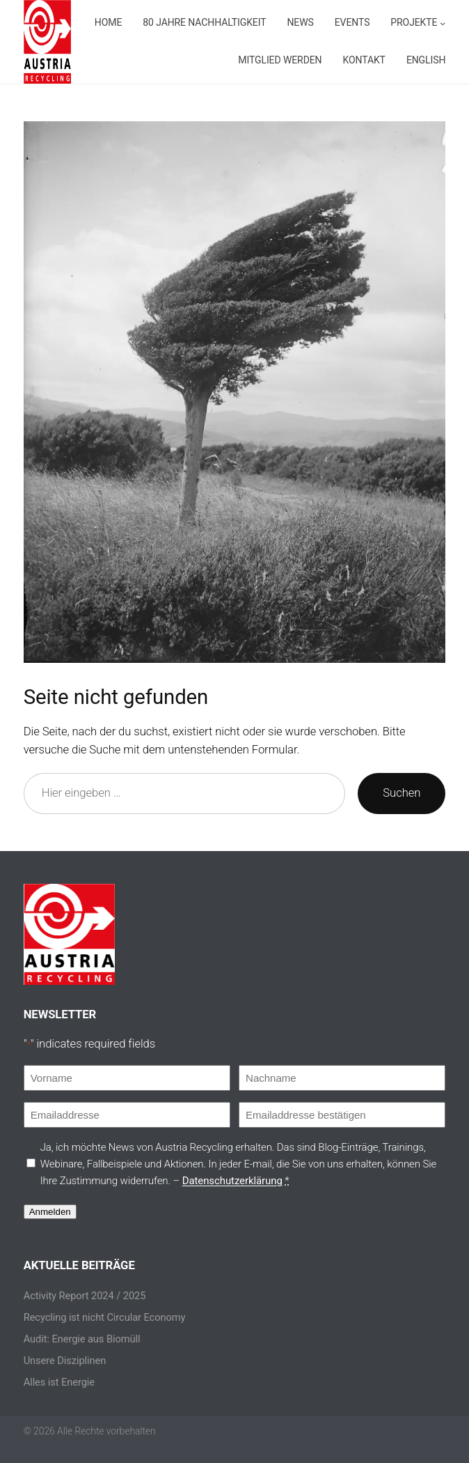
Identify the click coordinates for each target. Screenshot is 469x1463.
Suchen (400, 792)
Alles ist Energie (60, 1382)
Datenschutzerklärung (250, 1180)
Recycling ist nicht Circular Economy (105, 1317)
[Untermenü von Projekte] (202, 60)
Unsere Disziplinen (66, 1360)
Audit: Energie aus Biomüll (83, 1339)
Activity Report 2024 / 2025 (84, 1295)
